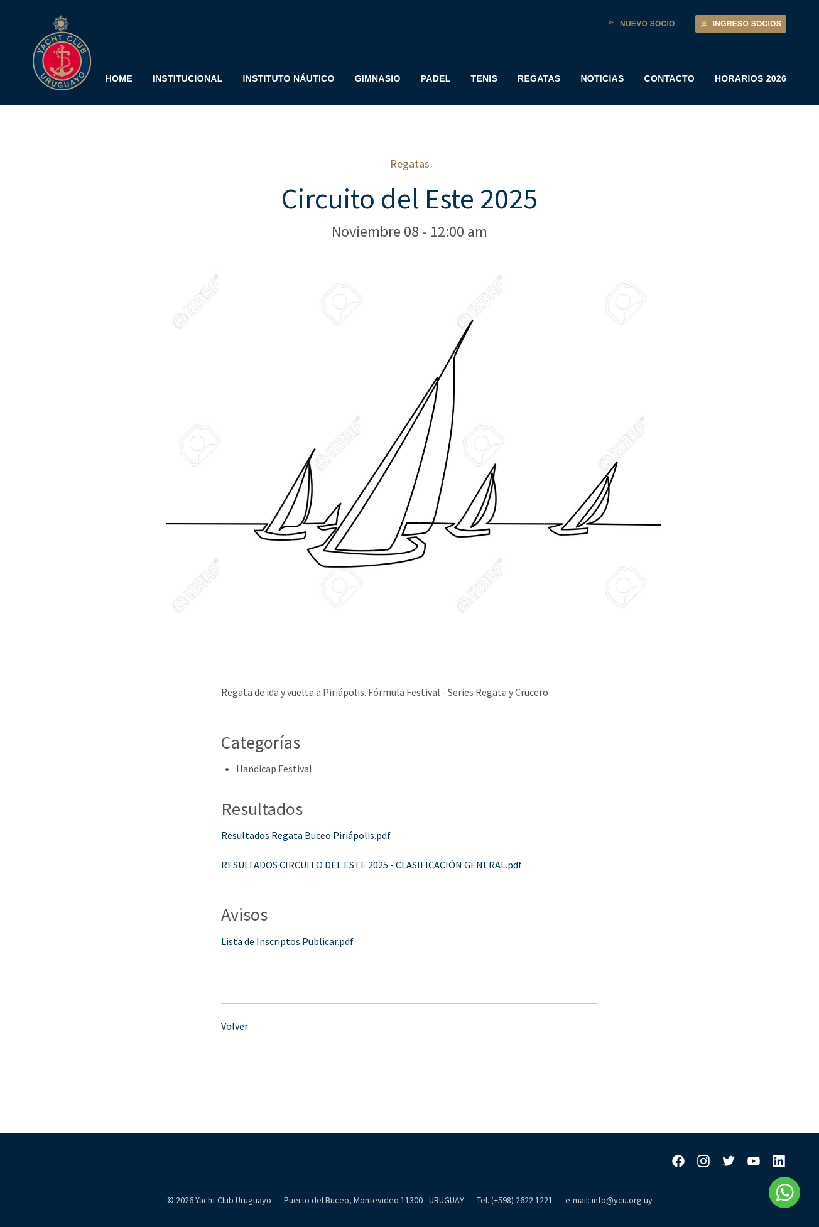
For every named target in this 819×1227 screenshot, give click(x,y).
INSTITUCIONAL (188, 78)
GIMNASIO (378, 78)
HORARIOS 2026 (750, 78)
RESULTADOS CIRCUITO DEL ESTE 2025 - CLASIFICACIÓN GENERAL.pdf (371, 864)
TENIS (483, 78)
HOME (119, 78)
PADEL (436, 78)
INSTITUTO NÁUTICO (289, 78)
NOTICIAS (602, 78)
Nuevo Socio (641, 24)
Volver (234, 1026)
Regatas (410, 163)
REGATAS (539, 78)
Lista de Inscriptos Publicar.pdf (287, 941)
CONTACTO (669, 78)
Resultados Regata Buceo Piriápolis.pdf (306, 835)
